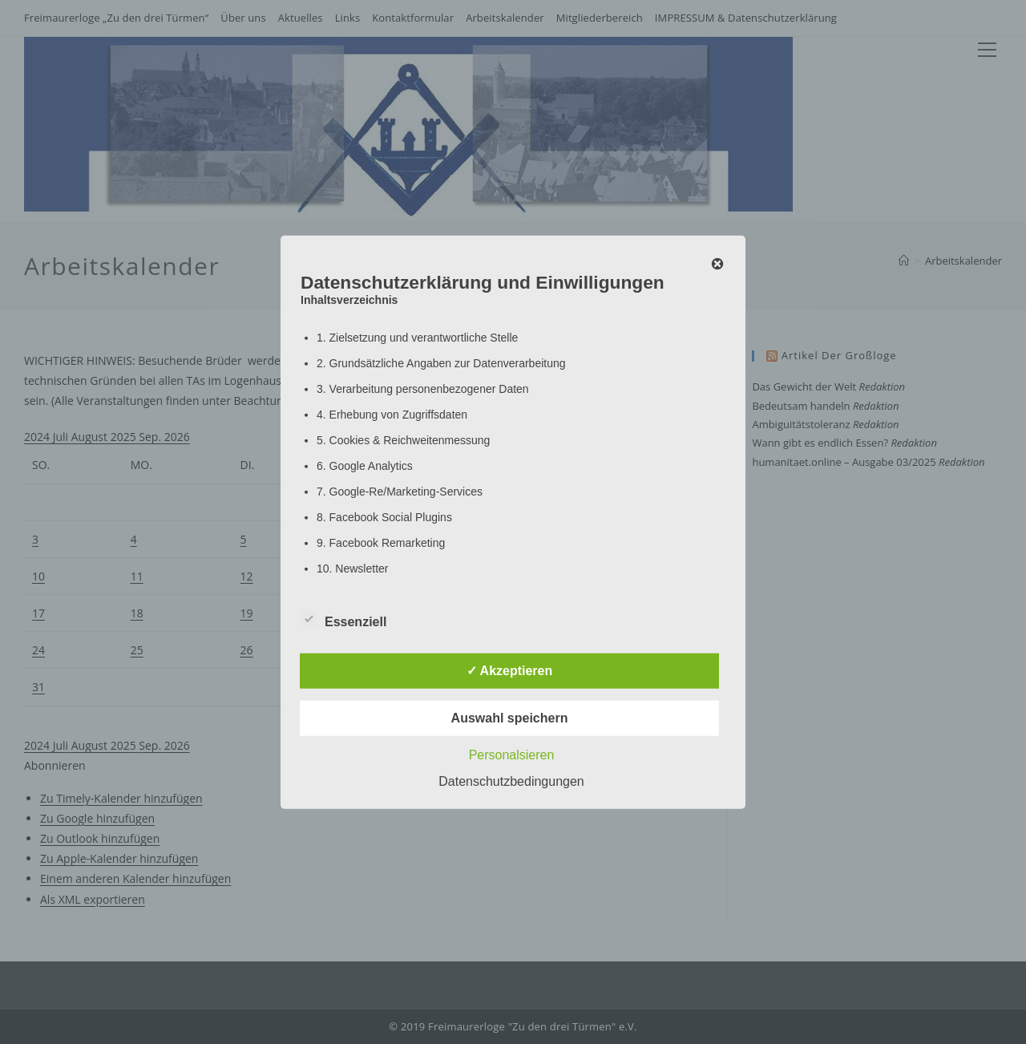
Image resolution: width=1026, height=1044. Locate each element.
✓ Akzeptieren (510, 670)
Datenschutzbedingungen (511, 780)
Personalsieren (512, 754)
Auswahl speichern (509, 717)
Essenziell (343, 618)
